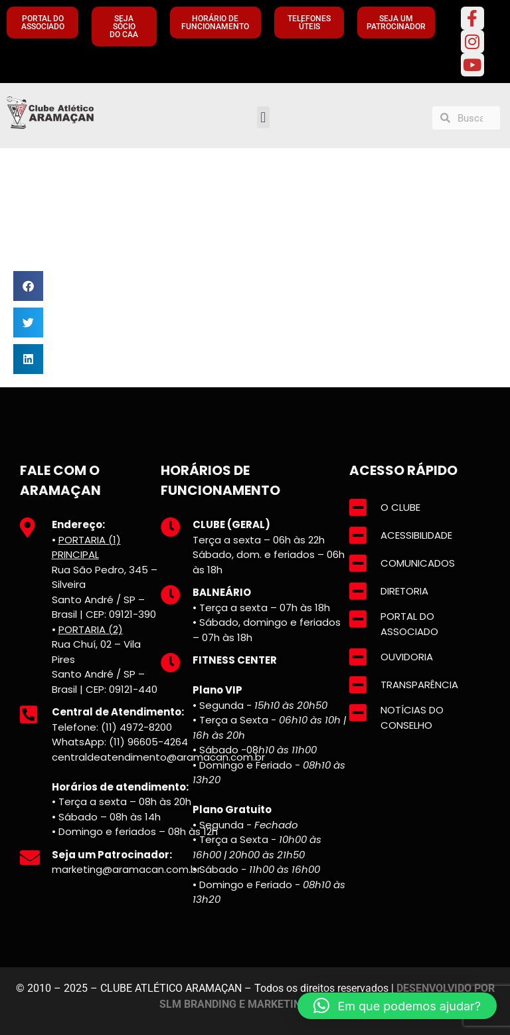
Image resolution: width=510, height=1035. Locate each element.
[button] (263, 117)
